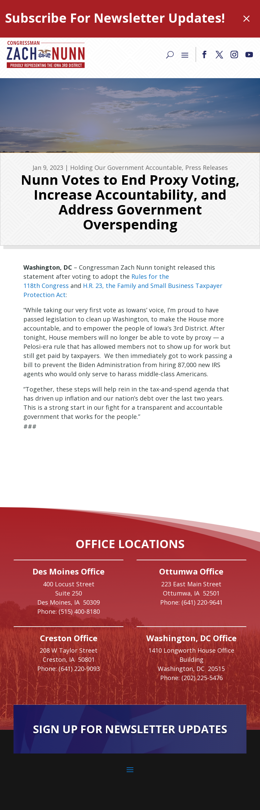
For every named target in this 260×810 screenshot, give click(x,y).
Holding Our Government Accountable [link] (126, 167)
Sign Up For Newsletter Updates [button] (130, 729)
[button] (204, 54)
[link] (46, 54)
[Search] (170, 54)
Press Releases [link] (206, 167)
